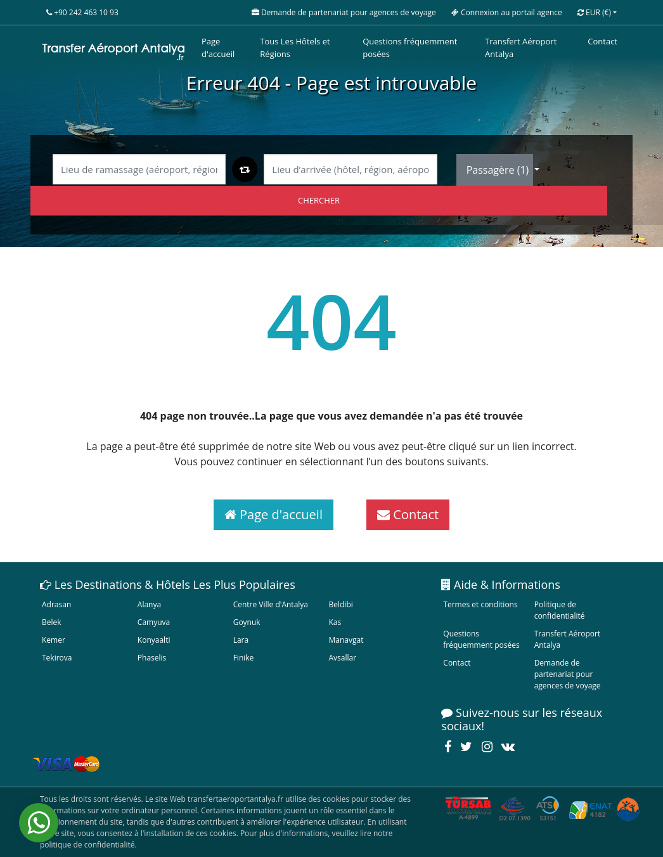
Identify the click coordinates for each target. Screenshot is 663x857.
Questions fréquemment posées (410, 47)
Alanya (149, 604)
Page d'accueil (218, 47)
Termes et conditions (480, 604)
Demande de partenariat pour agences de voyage (567, 674)
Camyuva (154, 622)
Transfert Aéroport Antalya (521, 47)
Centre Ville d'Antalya (270, 604)
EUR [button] (594, 12)
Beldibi (340, 604)
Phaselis (152, 657)
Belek (51, 622)
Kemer (53, 640)
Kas (334, 622)
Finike (243, 657)
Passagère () (499, 170)
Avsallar (342, 657)
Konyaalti (154, 640)
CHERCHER (319, 200)
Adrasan (56, 604)
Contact (602, 41)
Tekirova (57, 657)
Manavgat (345, 640)
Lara (241, 640)
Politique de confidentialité (559, 610)
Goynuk (247, 622)
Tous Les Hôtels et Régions (295, 47)
